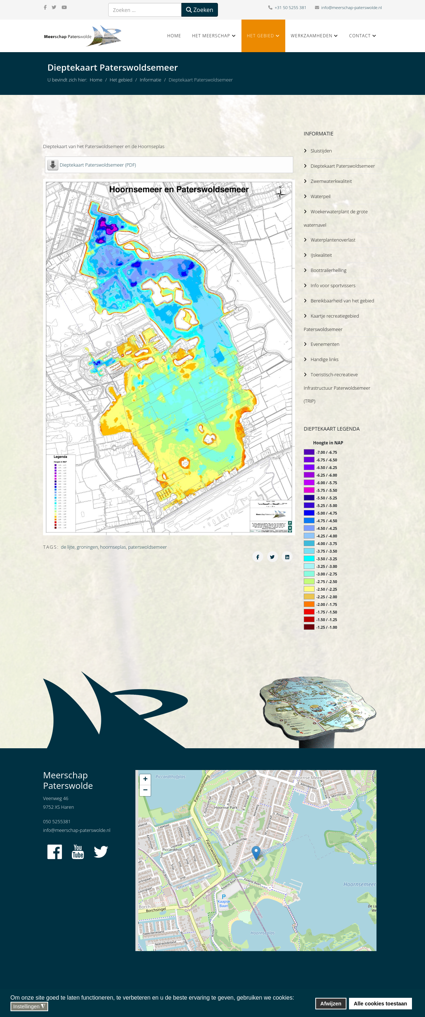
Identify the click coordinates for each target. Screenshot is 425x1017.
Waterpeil (320, 195)
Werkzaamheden (311, 36)
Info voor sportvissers (333, 282)
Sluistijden (321, 150)
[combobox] (145, 10)
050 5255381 (57, 816)
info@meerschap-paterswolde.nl (351, 7)
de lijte (68, 547)
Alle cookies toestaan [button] (380, 1003)
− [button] (145, 785)
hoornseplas (113, 547)
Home (174, 36)
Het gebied (260, 36)
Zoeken (199, 10)
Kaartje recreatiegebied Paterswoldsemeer (332, 318)
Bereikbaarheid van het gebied (343, 297)
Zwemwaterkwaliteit (331, 180)
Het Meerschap (211, 36)
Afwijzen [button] (330, 1003)
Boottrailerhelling (329, 267)
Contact (360, 36)
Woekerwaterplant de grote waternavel (336, 216)
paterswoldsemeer (147, 547)
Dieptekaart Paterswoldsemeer (343, 165)
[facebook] (45, 7)
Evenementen (325, 340)
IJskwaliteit (321, 253)
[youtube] (64, 7)
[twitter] (54, 7)
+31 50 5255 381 (291, 7)
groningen (87, 547)
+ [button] (145, 774)
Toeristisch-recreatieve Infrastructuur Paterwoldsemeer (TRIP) (338, 383)
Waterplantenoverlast (333, 238)
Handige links (324, 355)
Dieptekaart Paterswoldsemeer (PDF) (98, 165)
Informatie (150, 79)
